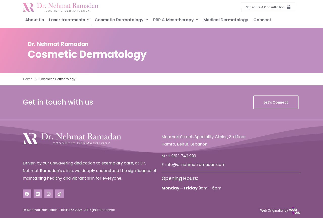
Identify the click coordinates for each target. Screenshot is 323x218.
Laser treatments (67, 19)
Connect (262, 19)
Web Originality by (280, 210)
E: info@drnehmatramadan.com (193, 164)
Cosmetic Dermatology (119, 19)
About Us (34, 19)
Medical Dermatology (225, 19)
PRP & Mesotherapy (173, 19)
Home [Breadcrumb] (27, 79)
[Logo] (60, 7)
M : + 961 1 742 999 (179, 156)
